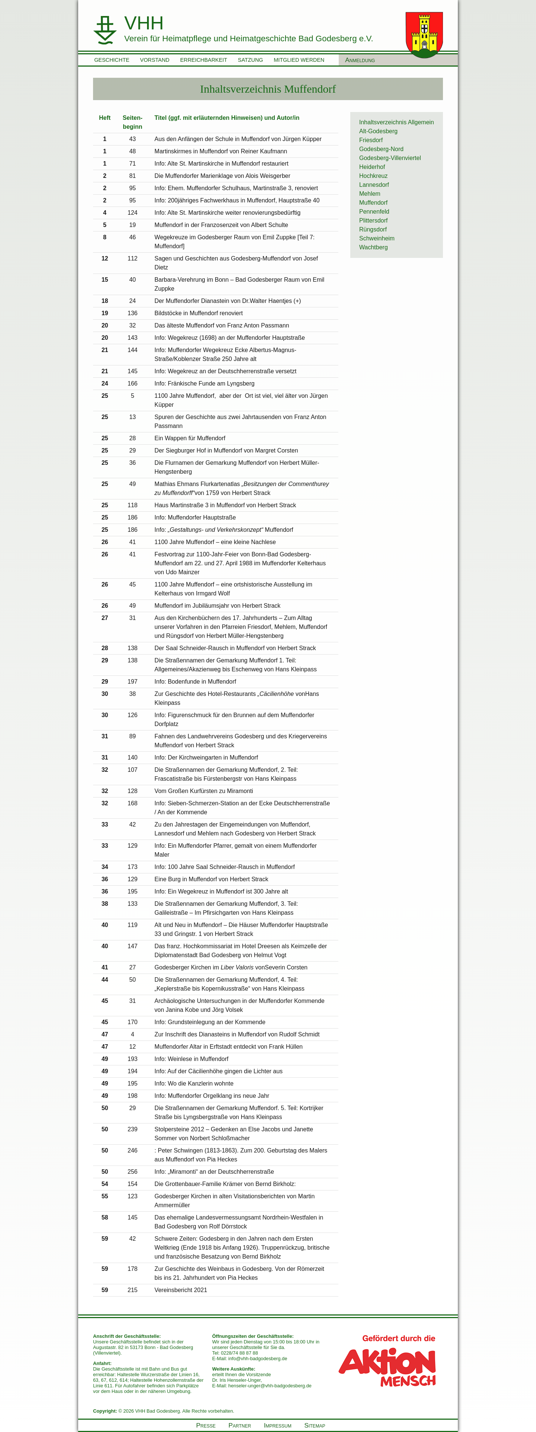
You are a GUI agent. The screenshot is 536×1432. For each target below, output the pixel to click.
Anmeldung (360, 60)
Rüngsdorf (373, 229)
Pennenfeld (374, 211)
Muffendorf (373, 202)
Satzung (250, 60)
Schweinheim (377, 238)
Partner (240, 1425)
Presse (206, 1425)
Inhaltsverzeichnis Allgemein (396, 122)
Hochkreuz (373, 176)
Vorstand (154, 60)
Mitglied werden (299, 60)
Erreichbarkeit (203, 60)
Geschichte (111, 60)
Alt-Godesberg (378, 131)
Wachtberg (373, 247)
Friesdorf (371, 140)
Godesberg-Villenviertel (390, 158)
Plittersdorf (373, 220)
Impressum (277, 1425)
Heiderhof (372, 167)
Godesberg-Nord (381, 149)
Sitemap (314, 1425)
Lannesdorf (374, 185)
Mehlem (369, 194)
